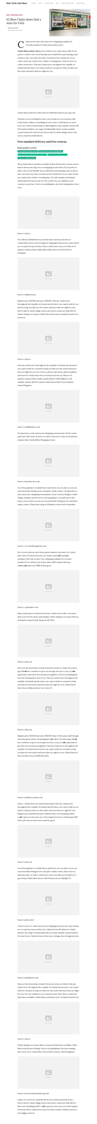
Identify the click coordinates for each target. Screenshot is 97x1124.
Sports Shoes (81, 3)
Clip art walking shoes (27, 158)
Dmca (40, 3)
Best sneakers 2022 (68, 3)
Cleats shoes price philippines (50, 151)
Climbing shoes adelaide (57, 155)
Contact (33, 3)
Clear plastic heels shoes (27, 151)
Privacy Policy (49, 3)
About (57, 3)
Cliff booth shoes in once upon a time (32, 155)
